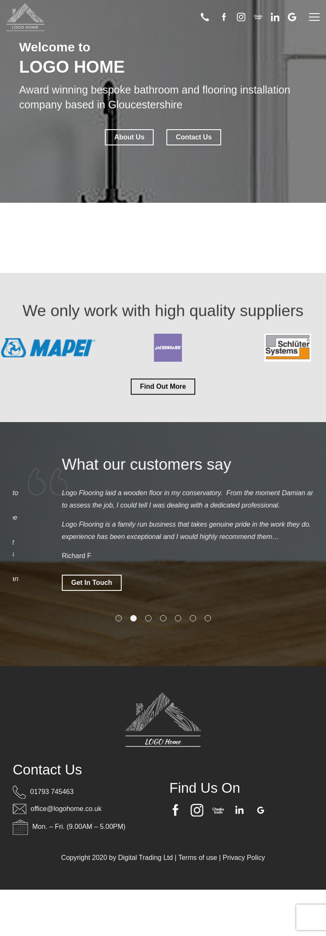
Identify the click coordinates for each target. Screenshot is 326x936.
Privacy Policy (244, 875)
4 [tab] (163, 636)
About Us (129, 137)
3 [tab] (148, 636)
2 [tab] (133, 636)
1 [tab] (118, 636)
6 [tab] (193, 636)
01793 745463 (205, 17)
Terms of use (197, 875)
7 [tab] (208, 636)
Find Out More (163, 399)
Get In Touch (153, 582)
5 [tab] (178, 636)
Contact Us (193, 137)
